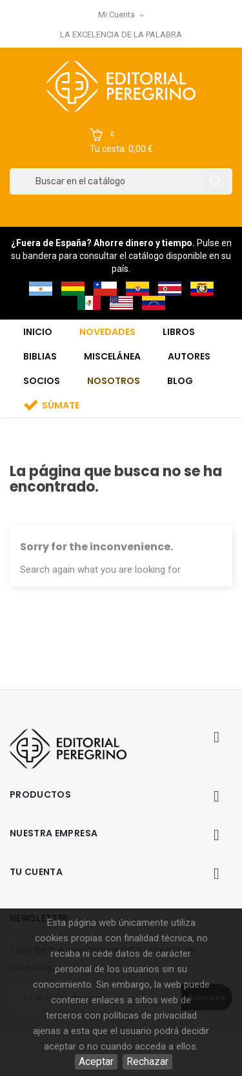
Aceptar (96, 1061)
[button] (121, 141)
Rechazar (147, 1061)
